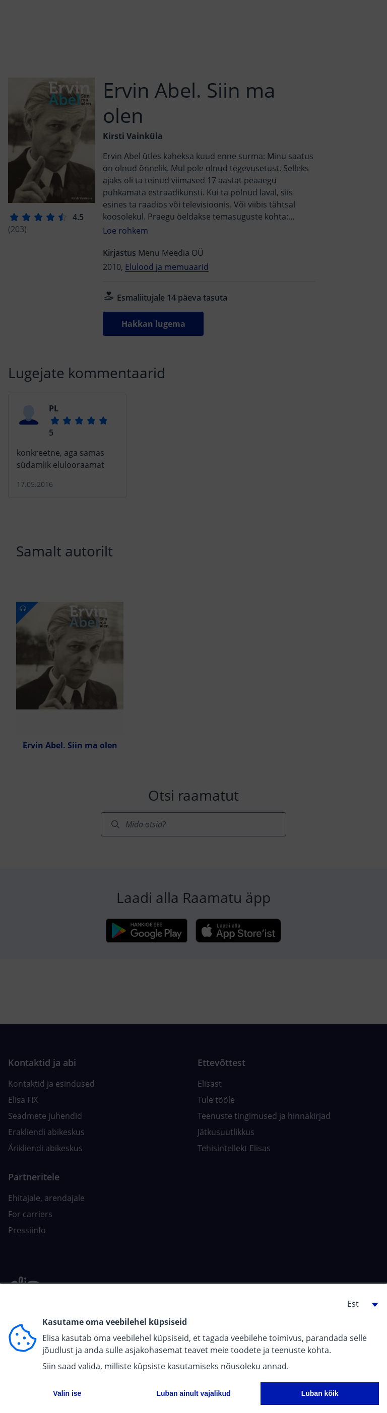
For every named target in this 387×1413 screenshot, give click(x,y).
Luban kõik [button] (320, 1393)
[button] (359, 1304)
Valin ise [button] (67, 1393)
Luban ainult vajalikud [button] (193, 1393)
